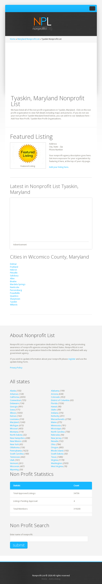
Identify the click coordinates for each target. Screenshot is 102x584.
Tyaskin (13, 302)
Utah (12, 460)
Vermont (14, 463)
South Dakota (57, 454)
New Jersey (56, 438)
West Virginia (57, 466)
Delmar (13, 264)
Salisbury (14, 275)
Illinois (13, 413)
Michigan (14, 425)
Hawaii (54, 406)
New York (14, 444)
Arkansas (14, 394)
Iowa (12, 409)
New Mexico (15, 441)
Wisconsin (14, 466)
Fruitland (14, 267)
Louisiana (14, 419)
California (14, 397)
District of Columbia (60, 400)
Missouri (14, 428)
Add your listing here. (59, 167)
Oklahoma (15, 447)
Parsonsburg (16, 290)
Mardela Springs (17, 284)
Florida (54, 403)
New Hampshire (17, 438)
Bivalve (13, 281)
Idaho (54, 409)
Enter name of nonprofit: (21, 534)
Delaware (14, 403)
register (72, 359)
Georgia (14, 406)
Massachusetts (58, 419)
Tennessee (15, 457)
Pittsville (13, 272)
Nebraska (55, 435)
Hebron (13, 270)
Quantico (14, 296)
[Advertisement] (51, 66)
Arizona (54, 394)
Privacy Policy (16, 367)
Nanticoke (14, 287)
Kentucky (55, 416)
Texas (53, 457)
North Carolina (58, 432)
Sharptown (15, 299)
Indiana (54, 413)
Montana (14, 432)
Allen (12, 278)
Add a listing (54, 579)
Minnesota (56, 425)
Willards (13, 304)
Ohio (53, 444)
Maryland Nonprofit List (28, 39)
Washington (56, 463)
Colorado (55, 397)
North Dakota (16, 435)
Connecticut (15, 400)
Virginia (54, 460)
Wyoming (14, 469)
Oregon (54, 447)
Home (12, 39)
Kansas (13, 416)
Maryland (14, 422)
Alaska (13, 391)
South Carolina (17, 454)
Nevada (54, 441)
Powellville (15, 293)
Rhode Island (57, 450)
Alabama (55, 391)
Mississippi (56, 428)
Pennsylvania (16, 450)
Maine (54, 422)
